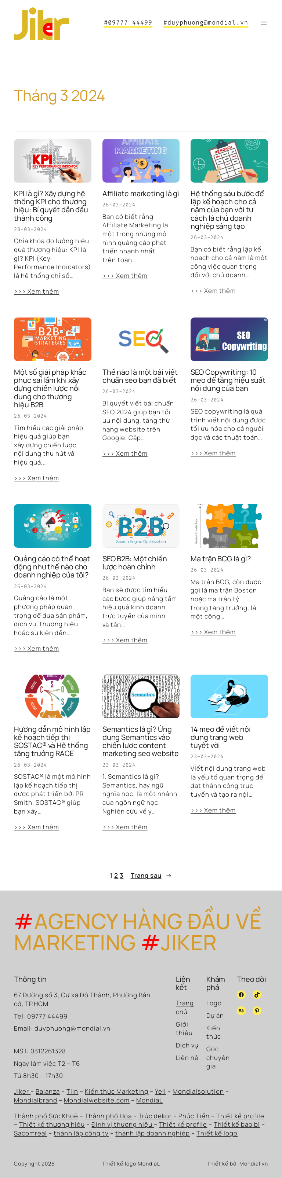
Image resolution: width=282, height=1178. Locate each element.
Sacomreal (30, 1133)
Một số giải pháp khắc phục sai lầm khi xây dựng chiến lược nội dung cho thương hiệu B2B (50, 388)
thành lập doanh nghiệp (152, 1133)
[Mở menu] (263, 23)
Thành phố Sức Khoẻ (46, 1116)
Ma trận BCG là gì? (220, 559)
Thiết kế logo (217, 1133)
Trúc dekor (155, 1116)
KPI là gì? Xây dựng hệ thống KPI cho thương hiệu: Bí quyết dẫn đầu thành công (51, 206)
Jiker (22, 1091)
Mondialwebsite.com (97, 1100)
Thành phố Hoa (109, 1116)
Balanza (48, 1091)
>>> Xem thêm (36, 291)
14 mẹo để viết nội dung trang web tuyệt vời (220, 737)
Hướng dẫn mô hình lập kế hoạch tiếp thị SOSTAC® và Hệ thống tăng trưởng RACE (52, 741)
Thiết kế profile (240, 1116)
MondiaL (149, 1100)
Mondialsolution (198, 1091)
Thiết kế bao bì (237, 1124)
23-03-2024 (118, 765)
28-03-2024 (30, 229)
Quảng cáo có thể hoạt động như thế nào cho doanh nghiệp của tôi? (52, 567)
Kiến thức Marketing (116, 1091)
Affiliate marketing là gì (141, 194)
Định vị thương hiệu (122, 1124)
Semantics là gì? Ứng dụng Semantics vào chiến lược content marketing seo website (140, 741)
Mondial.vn (253, 1163)
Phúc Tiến (194, 1116)
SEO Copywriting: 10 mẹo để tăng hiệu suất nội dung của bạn (228, 380)
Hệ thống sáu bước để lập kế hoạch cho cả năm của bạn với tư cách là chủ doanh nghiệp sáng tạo (227, 210)
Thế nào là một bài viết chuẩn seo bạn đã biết (140, 376)
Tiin (72, 1091)
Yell (160, 1091)
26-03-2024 (118, 204)
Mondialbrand (35, 1100)
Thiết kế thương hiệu (52, 1124)
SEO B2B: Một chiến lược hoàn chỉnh (134, 563)
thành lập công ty (81, 1133)
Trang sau (151, 875)
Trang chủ (185, 1007)
